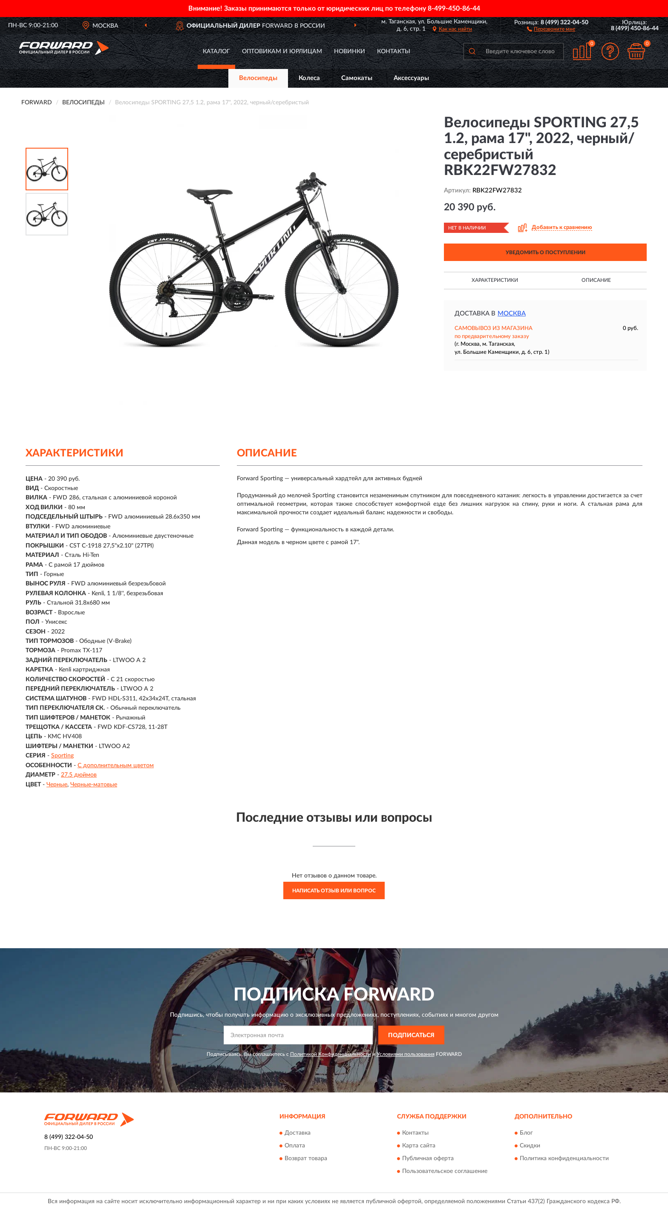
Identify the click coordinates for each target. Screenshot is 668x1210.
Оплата (295, 1146)
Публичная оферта (428, 1158)
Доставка (298, 1133)
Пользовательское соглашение (444, 1171)
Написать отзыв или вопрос (334, 890)
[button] (551, 28)
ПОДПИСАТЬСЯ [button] (411, 1035)
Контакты (393, 51)
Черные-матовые (93, 785)
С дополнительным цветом (116, 765)
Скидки (530, 1146)
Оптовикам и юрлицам (282, 51)
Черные (56, 785)
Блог (526, 1133)
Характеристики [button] (495, 280)
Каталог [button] (216, 51)
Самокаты (356, 78)
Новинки (349, 51)
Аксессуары (411, 78)
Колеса (309, 78)
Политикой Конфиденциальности (330, 1054)
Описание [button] (596, 280)
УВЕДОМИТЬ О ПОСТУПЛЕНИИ (545, 252)
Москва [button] (512, 313)
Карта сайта (418, 1146)
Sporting (62, 756)
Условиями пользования (406, 1054)
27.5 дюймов (79, 775)
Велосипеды (258, 78)
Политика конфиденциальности (564, 1158)
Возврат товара (306, 1158)
